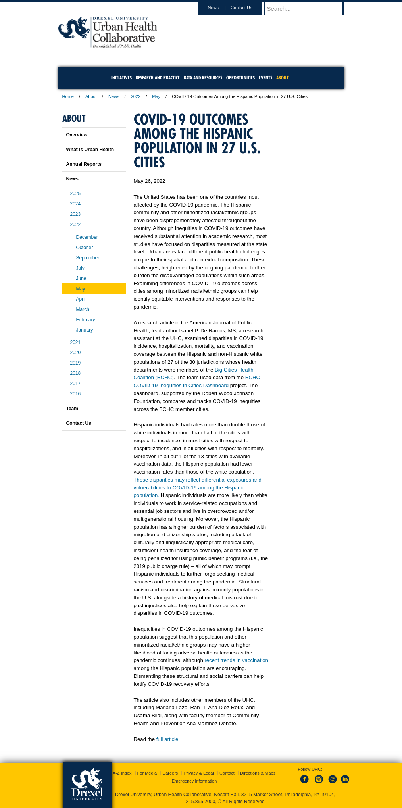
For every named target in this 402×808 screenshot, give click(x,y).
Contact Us (249, 7)
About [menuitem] (282, 78)
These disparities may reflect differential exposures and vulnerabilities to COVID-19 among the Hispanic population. (198, 488)
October (84, 247)
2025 (75, 193)
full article (167, 739)
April (81, 299)
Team (72, 408)
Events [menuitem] (265, 78)
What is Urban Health (90, 149)
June (81, 278)
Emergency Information (194, 781)
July (80, 268)
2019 (75, 363)
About (91, 96)
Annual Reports (84, 164)
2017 (75, 383)
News (221, 7)
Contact (227, 773)
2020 (75, 352)
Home (68, 96)
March (82, 309)
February (85, 319)
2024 (75, 204)
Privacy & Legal (198, 773)
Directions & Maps (257, 773)
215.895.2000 (200, 801)
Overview (76, 135)
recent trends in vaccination (236, 660)
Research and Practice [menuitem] (158, 78)
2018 (75, 373)
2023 (75, 214)
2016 (75, 394)
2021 (75, 342)
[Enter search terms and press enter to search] (308, 8)
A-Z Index (122, 773)
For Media (147, 773)
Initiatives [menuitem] (121, 78)
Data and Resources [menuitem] (203, 78)
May (156, 96)
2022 (135, 96)
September (88, 258)
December (87, 237)
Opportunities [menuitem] (240, 78)
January (84, 330)
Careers (170, 773)
